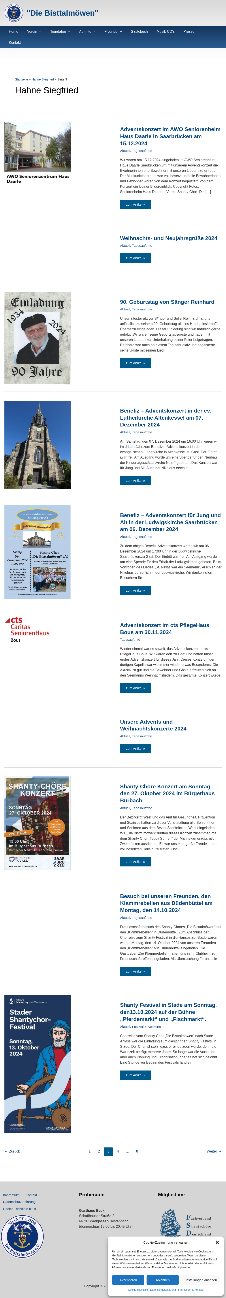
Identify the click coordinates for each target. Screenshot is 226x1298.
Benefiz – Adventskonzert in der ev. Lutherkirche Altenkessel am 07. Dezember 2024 (168, 407)
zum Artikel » (138, 195)
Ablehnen (163, 1280)
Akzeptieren (128, 1280)
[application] (36, 31)
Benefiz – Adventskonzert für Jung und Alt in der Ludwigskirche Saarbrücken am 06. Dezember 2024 (169, 512)
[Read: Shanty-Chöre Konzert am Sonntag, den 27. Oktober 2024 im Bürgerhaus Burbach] (37, 814)
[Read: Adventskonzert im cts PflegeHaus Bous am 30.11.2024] (27, 619)
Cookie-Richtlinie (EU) (18, 1208)
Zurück (12, 1143)
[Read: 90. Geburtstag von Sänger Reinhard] (37, 328)
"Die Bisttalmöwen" (62, 13)
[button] (217, 1242)
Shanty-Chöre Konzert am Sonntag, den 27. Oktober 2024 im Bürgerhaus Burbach (170, 784)
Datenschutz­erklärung (163, 1289)
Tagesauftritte (143, 139)
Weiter (214, 1143)
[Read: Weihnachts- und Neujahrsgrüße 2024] (37, 241)
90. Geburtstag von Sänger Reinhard (170, 291)
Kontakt (27, 1189)
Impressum (10, 1189)
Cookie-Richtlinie (138, 1289)
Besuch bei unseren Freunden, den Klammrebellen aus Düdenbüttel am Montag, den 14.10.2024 (169, 894)
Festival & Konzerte (148, 1026)
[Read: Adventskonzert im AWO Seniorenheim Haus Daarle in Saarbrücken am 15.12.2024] (37, 140)
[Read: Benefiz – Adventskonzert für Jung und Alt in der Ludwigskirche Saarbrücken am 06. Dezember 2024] (37, 541)
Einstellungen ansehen (200, 1280)
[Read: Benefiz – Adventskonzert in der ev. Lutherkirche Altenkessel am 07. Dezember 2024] (37, 434)
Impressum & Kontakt (190, 1289)
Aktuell (125, 139)
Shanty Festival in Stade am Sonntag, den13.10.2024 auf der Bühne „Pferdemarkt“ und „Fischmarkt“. (163, 1008)
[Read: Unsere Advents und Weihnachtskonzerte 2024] (37, 726)
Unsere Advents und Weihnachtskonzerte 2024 (155, 716)
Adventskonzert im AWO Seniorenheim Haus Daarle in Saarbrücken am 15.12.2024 (160, 125)
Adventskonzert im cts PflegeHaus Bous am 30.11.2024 (167, 618)
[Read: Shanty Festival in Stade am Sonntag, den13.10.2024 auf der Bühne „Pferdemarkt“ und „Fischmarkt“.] (37, 1056)
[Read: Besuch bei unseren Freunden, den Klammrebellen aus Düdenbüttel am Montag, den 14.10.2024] (37, 884)
